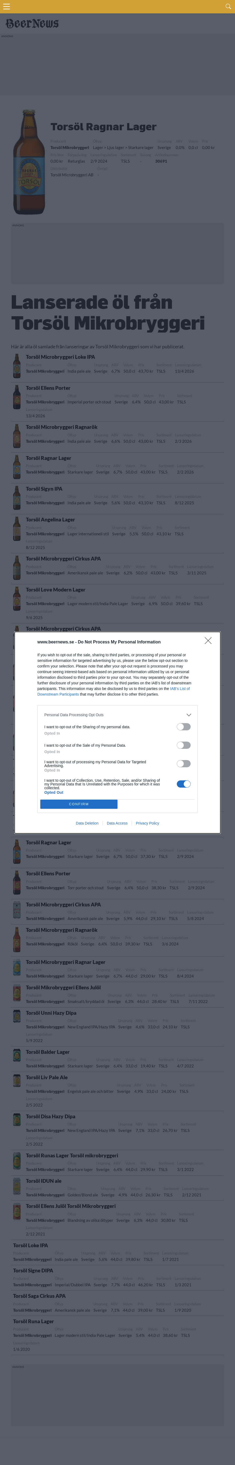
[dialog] (117, 732)
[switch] (184, 726)
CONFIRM (79, 804)
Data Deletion (87, 823)
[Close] (210, 642)
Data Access (117, 823)
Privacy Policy (147, 823)
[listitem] (117, 715)
